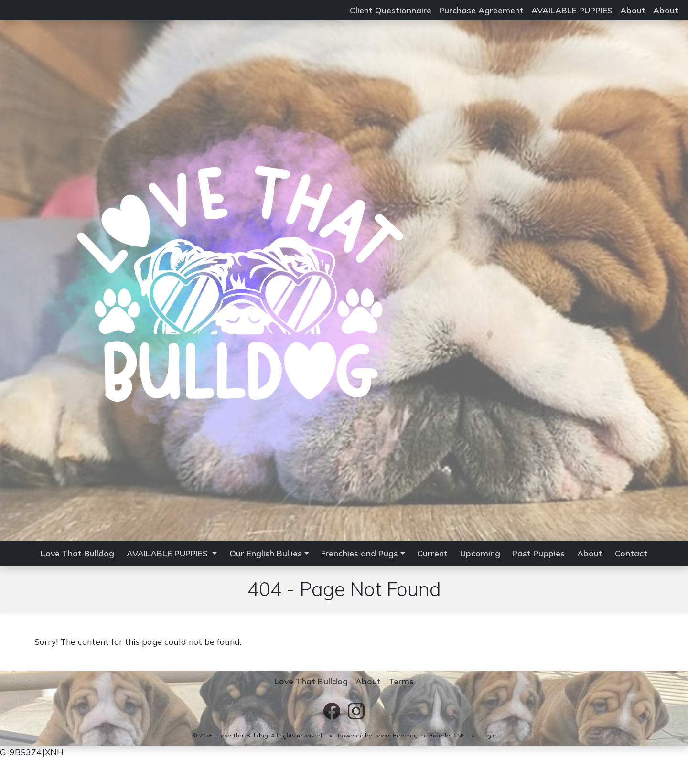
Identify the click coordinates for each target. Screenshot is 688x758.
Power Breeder (394, 735)
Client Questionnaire (390, 10)
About (632, 10)
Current (432, 553)
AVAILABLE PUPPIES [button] (168, 553)
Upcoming (480, 553)
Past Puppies (538, 553)
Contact (631, 553)
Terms (401, 681)
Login (488, 735)
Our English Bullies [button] (265, 553)
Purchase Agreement (481, 10)
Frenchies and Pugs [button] (359, 553)
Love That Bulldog (77, 553)
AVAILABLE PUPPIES (572, 10)
